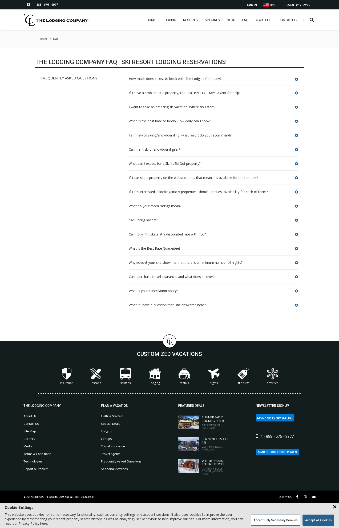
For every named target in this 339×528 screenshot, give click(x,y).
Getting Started (112, 416)
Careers (29, 439)
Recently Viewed (297, 5)
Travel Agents (111, 454)
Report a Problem (36, 469)
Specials (212, 20)
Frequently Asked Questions (121, 461)
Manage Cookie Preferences (277, 452)
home (44, 39)
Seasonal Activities (114, 469)
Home (151, 20)
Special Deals (110, 423)
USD (269, 5)
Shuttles (125, 376)
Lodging (169, 20)
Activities (272, 376)
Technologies (33, 461)
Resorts (190, 20)
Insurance (66, 376)
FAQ (245, 20)
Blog (231, 20)
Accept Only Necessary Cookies (276, 520)
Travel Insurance (113, 446)
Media (28, 446)
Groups (106, 439)
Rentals (184, 376)
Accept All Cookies (318, 520)
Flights (214, 376)
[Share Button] (313, 497)
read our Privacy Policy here (26, 523)
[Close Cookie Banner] (335, 507)
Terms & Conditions (37, 454)
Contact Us (288, 20)
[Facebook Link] (297, 497)
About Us (263, 20)
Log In (252, 5)
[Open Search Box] (311, 20)
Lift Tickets (243, 376)
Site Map (30, 431)
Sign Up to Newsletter (274, 417)
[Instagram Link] (305, 497)
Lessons (96, 376)
